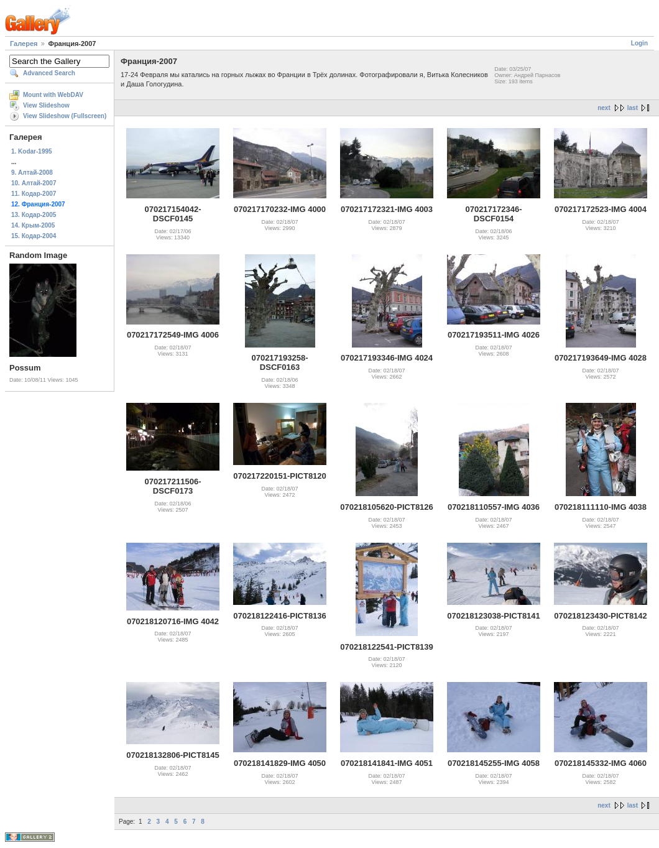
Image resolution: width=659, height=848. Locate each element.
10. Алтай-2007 (33, 183)
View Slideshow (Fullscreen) (64, 116)
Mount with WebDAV (53, 94)
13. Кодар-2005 (33, 214)
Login (639, 43)
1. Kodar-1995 (31, 151)
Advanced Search (49, 73)
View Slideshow (46, 105)
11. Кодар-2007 (33, 193)
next (604, 107)
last (632, 107)
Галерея (23, 43)
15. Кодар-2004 (33, 236)
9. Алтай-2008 (32, 172)
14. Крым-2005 (33, 225)
